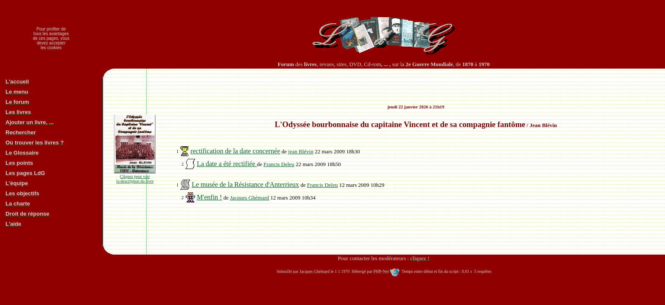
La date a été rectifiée (227, 163)
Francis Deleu (278, 164)
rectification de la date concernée (235, 151)
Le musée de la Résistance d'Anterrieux (245, 184)
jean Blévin (300, 151)
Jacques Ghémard (249, 197)
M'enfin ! (209, 197)
